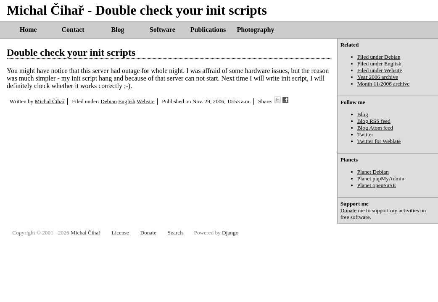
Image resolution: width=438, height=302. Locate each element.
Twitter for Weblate (379, 141)
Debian (108, 101)
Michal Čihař (50, 101)
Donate (348, 210)
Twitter (365, 134)
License (120, 232)
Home (28, 29)
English (126, 101)
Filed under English (379, 63)
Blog (117, 29)
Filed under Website (379, 70)
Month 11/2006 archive (383, 84)
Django (230, 232)
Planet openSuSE (376, 185)
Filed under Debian (379, 57)
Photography (255, 29)
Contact (72, 29)
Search (175, 232)
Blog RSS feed (374, 121)
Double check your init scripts (71, 52)
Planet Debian (373, 172)
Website (146, 101)
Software (162, 29)
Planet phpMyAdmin (380, 178)
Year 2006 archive (377, 77)
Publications (208, 29)
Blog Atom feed (375, 128)
